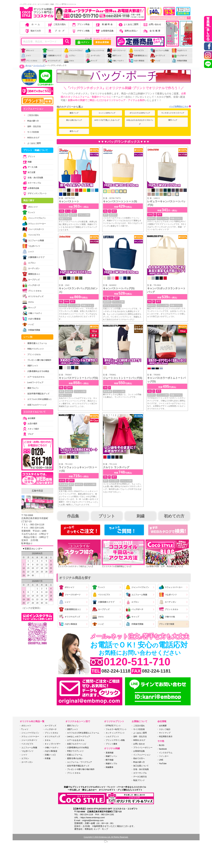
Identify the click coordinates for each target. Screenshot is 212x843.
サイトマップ (164, 733)
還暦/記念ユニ (31, 274)
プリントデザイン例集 (115, 740)
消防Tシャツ (114, 55)
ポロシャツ (27, 50)
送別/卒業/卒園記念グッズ (36, 393)
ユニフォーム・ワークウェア (79, 762)
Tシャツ (47, 50)
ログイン (83, 42)
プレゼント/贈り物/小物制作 (37, 360)
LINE (161, 760)
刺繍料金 (104, 24)
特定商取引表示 (165, 736)
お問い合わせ (152, 24)
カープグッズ (157, 55)
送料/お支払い (128, 31)
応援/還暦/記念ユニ (138, 55)
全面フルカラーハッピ (35, 404)
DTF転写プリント (113, 726)
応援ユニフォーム (74, 755)
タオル (69, 60)
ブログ (56, 31)
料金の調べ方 (31, 120)
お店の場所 (29, 423)
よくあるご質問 (128, 24)
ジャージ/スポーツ (69, 594)
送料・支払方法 (32, 126)
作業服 (47, 758)
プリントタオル (29, 60)
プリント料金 (80, 24)
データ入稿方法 (140, 777)
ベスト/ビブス (136, 50)
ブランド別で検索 (166, 624)
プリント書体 (111, 744)
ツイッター (164, 756)
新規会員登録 (102, 42)
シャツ (26, 55)
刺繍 (140, 516)
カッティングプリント (115, 733)
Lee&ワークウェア (33, 382)
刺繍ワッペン (111, 756)
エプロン (70, 55)
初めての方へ (139, 758)
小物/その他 (167, 616)
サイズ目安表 (31, 132)
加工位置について (141, 766)
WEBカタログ (31, 137)
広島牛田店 (37, 490)
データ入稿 (29, 167)
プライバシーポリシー (142, 747)
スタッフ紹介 (30, 428)
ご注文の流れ (56, 24)
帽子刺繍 (109, 760)
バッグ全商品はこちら (178, 106)
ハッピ (155, 60)
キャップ (91, 60)
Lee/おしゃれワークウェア (78, 736)
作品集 (73, 516)
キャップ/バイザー (53, 744)
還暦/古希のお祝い (75, 758)
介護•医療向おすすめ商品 (36, 371)
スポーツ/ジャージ (116, 50)
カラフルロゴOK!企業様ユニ (38, 399)
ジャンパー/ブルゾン (73, 52)
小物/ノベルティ (115, 60)
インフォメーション (142, 755)
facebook (163, 749)
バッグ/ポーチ (179, 55)
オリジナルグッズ (51, 60)
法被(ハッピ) (50, 755)
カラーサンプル (31, 183)
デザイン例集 (80, 31)
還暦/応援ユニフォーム (35, 343)
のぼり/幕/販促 (136, 60)
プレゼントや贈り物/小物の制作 (80, 769)
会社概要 (152, 31)
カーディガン (92, 55)
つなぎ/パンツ (179, 50)
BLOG (161, 745)
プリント (106, 516)
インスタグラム (165, 753)
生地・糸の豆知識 (32, 177)
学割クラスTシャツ (34, 349)
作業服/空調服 (179, 60)
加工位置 (28, 172)
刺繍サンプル (111, 763)
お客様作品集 (104, 31)
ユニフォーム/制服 (159, 50)
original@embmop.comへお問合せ (170, 18)
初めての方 (33, 31)
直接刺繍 (109, 753)
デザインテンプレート (34, 193)
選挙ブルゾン (31, 388)
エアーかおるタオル (34, 376)
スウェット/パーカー (94, 52)
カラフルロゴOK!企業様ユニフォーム (83, 733)
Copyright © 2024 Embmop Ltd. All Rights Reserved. (106, 837)
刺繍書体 (109, 767)
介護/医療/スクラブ (51, 55)
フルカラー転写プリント (116, 729)
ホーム (33, 24)
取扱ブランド (139, 780)
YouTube (163, 763)
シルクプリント (112, 736)
